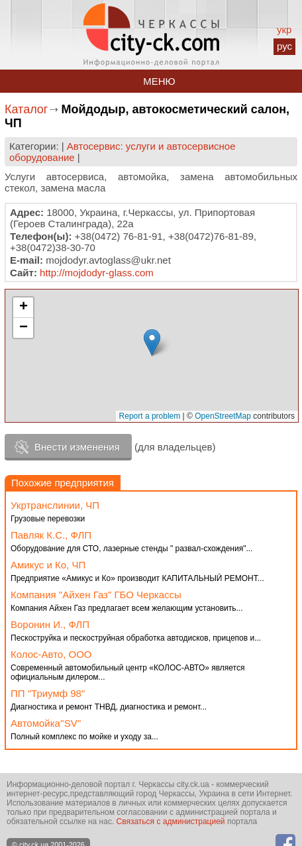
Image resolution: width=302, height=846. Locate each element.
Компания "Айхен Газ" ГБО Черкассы (96, 594)
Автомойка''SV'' (46, 723)
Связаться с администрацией (171, 821)
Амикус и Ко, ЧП (48, 564)
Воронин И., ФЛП (50, 624)
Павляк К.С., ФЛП (51, 535)
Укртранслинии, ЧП (55, 505)
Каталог (26, 109)
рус (284, 46)
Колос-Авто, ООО (51, 654)
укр (284, 29)
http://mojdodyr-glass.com (97, 272)
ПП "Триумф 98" (48, 693)
